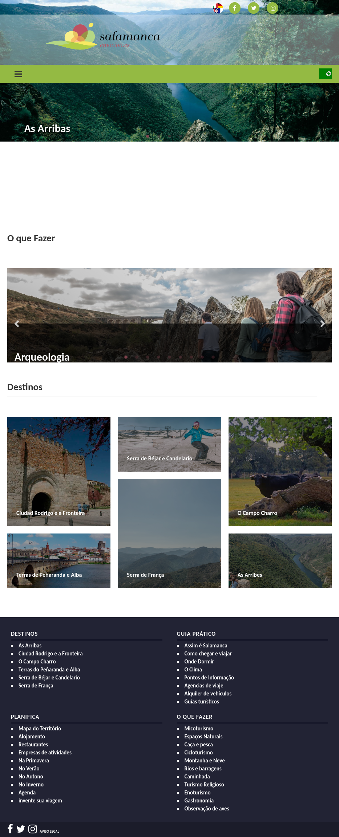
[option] (169, 315)
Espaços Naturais (204, 736)
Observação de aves (207, 808)
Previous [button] (16, 325)
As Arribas (47, 128)
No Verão (29, 768)
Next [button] (323, 325)
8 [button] (202, 357)
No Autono (31, 776)
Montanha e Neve (205, 760)
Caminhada (197, 776)
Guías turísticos (202, 701)
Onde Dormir (199, 661)
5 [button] (191, 136)
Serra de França (36, 685)
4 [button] (180, 136)
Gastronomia (199, 800)
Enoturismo (198, 792)
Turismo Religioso (204, 784)
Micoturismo (199, 728)
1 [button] (148, 136)
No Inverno (31, 784)
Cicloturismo (199, 752)
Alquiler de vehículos (208, 693)
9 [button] (213, 357)
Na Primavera (34, 760)
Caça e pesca (199, 744)
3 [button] (169, 136)
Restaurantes (33, 744)
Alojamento (32, 736)
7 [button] (191, 357)
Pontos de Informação (209, 677)
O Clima (193, 669)
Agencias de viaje (204, 685)
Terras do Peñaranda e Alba (49, 669)
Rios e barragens (203, 768)
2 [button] (158, 136)
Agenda (27, 792)
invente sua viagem (40, 800)
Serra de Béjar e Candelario (49, 677)
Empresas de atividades (45, 752)
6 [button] (180, 357)
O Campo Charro (37, 661)
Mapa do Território (40, 728)
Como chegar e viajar (208, 653)
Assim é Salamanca (206, 645)
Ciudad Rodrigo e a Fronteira (51, 653)
